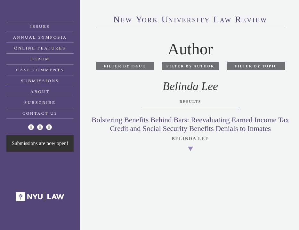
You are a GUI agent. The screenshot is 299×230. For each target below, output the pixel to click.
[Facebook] (40, 127)
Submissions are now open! (40, 143)
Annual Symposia (40, 37)
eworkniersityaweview (190, 20)
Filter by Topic (256, 66)
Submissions (40, 80)
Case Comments (40, 69)
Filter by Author (190, 66)
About (40, 91)
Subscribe (40, 102)
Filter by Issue (125, 66)
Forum (40, 59)
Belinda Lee (190, 138)
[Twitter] (31, 127)
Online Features (40, 48)
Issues (40, 26)
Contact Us (40, 113)
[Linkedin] (49, 127)
